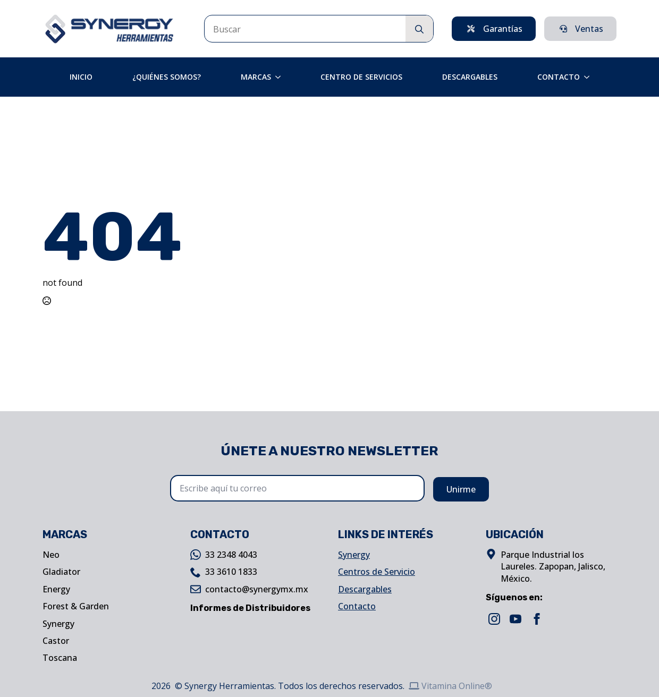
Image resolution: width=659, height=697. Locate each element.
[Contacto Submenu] (590, 77)
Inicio (81, 77)
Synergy (58, 624)
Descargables (469, 77)
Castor (56, 641)
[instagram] (494, 618)
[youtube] (515, 618)
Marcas (256, 77)
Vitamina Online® (450, 686)
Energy (56, 589)
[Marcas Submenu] (281, 77)
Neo (51, 554)
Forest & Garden (76, 606)
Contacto (558, 77)
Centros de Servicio (376, 571)
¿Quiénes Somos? (166, 77)
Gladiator (61, 571)
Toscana (60, 658)
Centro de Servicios (361, 77)
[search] (419, 29)
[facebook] (536, 618)
